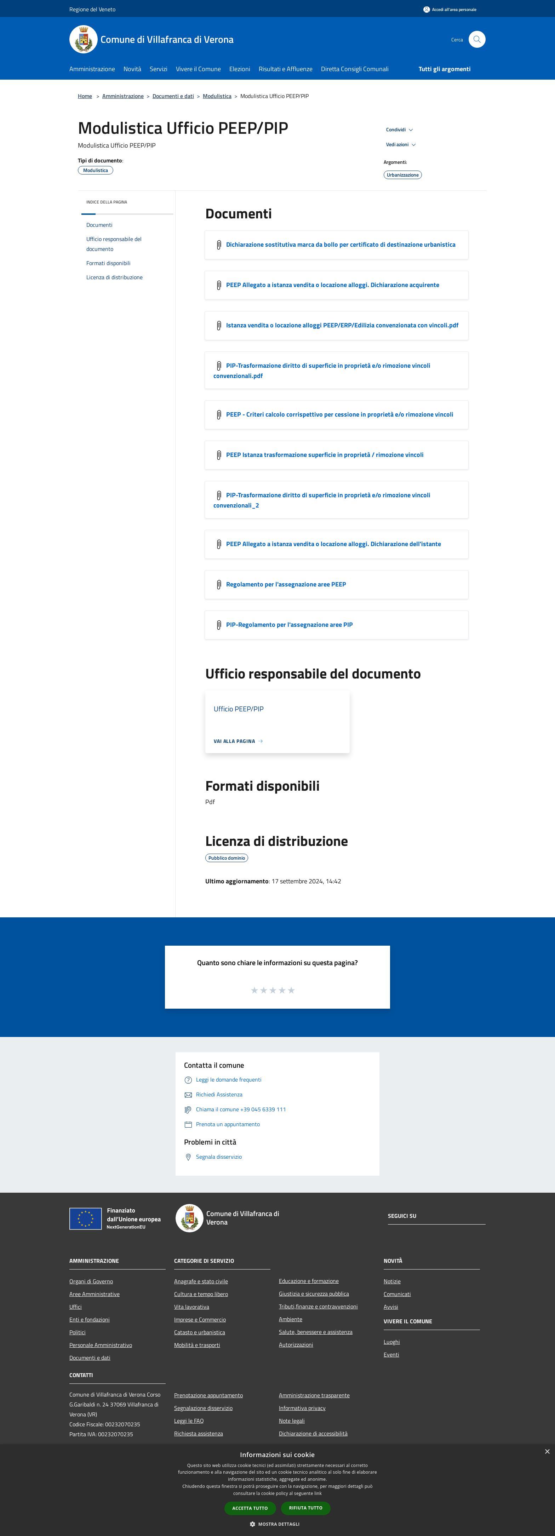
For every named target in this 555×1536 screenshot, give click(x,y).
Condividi (400, 130)
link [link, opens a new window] (318, 1493)
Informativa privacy (302, 1408)
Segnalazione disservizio (203, 1408)
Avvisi (391, 1306)
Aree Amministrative (94, 1294)
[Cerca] (477, 39)
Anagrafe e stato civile (201, 1281)
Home (85, 96)
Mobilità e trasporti (197, 1345)
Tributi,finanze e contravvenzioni (318, 1306)
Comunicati (397, 1294)
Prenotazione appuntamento (208, 1395)
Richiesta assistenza (198, 1433)
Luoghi (392, 1341)
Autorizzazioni (296, 1344)
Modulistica (217, 96)
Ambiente (290, 1319)
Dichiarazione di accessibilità (313, 1433)
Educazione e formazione (309, 1281)
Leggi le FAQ (189, 1420)
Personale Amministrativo (100, 1345)
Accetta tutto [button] (250, 1508)
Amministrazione (123, 96)
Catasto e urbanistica (199, 1332)
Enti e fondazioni (89, 1319)
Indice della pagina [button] (106, 202)
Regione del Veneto (92, 9)
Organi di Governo (91, 1281)
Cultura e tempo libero (201, 1294)
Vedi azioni (402, 145)
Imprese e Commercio (200, 1319)
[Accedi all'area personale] (450, 9)
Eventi (391, 1354)
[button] (277, 1524)
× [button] (547, 1452)
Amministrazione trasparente (314, 1395)
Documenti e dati (173, 96)
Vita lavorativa (191, 1306)
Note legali (292, 1420)
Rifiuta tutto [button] (306, 1508)
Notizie (392, 1281)
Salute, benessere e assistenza (316, 1332)
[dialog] (277, 1490)
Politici (77, 1332)
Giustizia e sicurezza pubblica (314, 1293)
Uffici (75, 1306)
